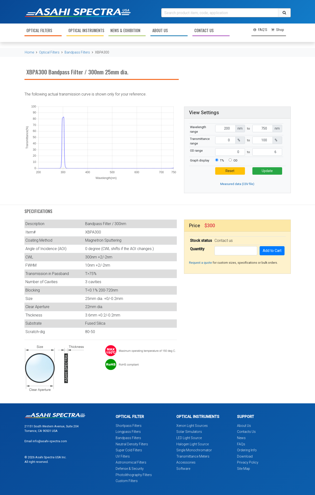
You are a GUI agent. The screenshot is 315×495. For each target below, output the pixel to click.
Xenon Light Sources (192, 426)
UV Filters (123, 456)
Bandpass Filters (77, 52)
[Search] (219, 12)
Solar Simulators (189, 432)
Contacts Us (246, 432)
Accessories (186, 462)
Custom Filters (127, 481)
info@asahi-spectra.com (50, 441)
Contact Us (204, 30)
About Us (160, 30)
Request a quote (200, 262)
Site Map (243, 469)
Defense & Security (130, 469)
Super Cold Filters (129, 450)
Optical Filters (39, 30)
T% (222, 160)
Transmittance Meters (192, 456)
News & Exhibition (125, 30)
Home (29, 52)
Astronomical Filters (131, 462)
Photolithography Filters (134, 475)
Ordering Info (247, 450)
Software (183, 469)
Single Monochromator (194, 450)
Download (245, 456)
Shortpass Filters (129, 426)
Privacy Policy (247, 462)
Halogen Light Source (192, 444)
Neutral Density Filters (132, 444)
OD (235, 160)
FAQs (241, 444)
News (241, 438)
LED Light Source (189, 438)
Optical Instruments (86, 30)
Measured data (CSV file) (237, 184)
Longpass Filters (128, 432)
